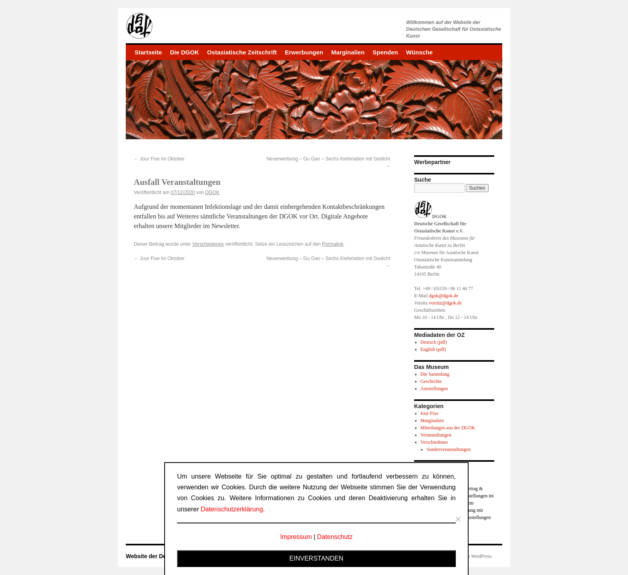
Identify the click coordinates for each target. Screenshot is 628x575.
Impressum (296, 536)
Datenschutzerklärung (232, 509)
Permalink (332, 244)
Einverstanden (317, 558)
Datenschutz (335, 536)
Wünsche (419, 52)
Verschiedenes (208, 244)
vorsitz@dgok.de (445, 303)
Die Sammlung (435, 374)
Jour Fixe (430, 413)
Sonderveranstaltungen (449, 449)
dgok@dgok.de (443, 296)
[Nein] (458, 519)
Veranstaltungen (436, 435)
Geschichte (431, 381)
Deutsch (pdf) (434, 342)
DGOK (212, 192)
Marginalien (347, 52)
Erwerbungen (304, 52)
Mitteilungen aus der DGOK (448, 428)
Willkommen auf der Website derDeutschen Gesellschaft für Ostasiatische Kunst (453, 29)
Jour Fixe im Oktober (159, 159)
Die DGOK (184, 52)
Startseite (148, 52)
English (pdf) (433, 349)
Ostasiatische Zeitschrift (242, 52)
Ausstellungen (434, 388)
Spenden (385, 52)
